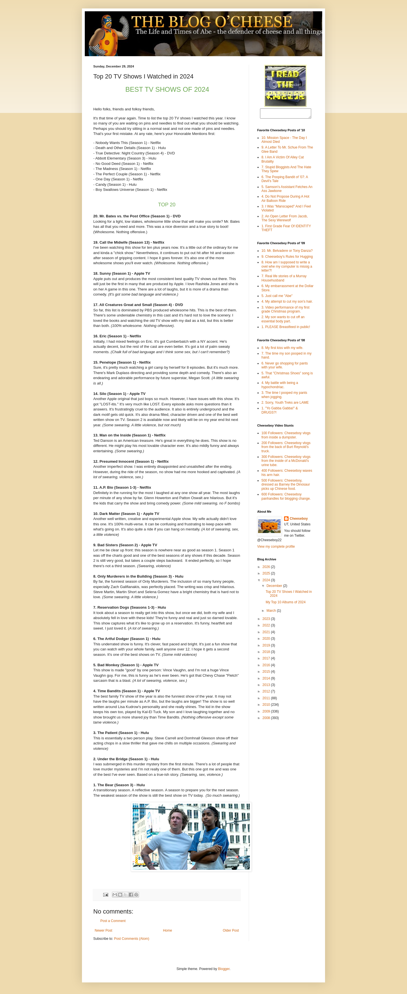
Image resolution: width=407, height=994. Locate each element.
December (275, 587)
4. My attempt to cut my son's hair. (287, 303)
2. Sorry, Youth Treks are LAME (285, 404)
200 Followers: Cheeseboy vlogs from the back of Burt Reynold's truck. (285, 449)
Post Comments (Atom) (131, 939)
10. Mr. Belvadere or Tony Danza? (287, 252)
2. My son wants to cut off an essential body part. (283, 321)
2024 (267, 582)
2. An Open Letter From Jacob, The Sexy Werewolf (284, 220)
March (272, 612)
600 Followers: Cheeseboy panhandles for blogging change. (286, 498)
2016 (267, 667)
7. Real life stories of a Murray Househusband (283, 280)
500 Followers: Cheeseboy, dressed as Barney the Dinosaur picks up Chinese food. (285, 486)
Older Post (231, 930)
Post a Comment (112, 921)
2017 (267, 660)
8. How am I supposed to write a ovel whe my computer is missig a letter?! (286, 268)
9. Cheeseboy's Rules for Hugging (287, 258)
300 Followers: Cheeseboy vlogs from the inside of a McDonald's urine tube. (285, 462)
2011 (267, 700)
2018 (267, 654)
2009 (267, 713)
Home (167, 930)
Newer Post (103, 930)
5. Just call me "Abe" (277, 298)
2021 (267, 634)
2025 (267, 575)
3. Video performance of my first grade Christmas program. (285, 311)
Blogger (224, 969)
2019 (267, 647)
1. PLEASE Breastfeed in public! (285, 329)
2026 (267, 569)
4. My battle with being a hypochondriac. (279, 386)
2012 (267, 693)
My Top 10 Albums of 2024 (286, 604)
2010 (267, 706)
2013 (267, 687)
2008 (267, 720)
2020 (267, 640)
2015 (267, 673)
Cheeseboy (299, 520)
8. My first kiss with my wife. (282, 349)
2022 (267, 627)
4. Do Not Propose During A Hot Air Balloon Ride (285, 200)
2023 (267, 620)
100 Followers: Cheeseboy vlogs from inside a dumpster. (285, 437)
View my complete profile (276, 548)
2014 (267, 680)
